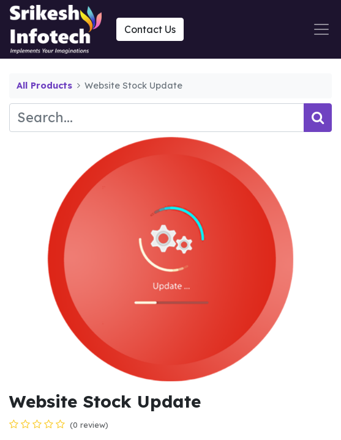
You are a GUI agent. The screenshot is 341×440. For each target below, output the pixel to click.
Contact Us (150, 29)
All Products (44, 85)
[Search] (318, 117)
